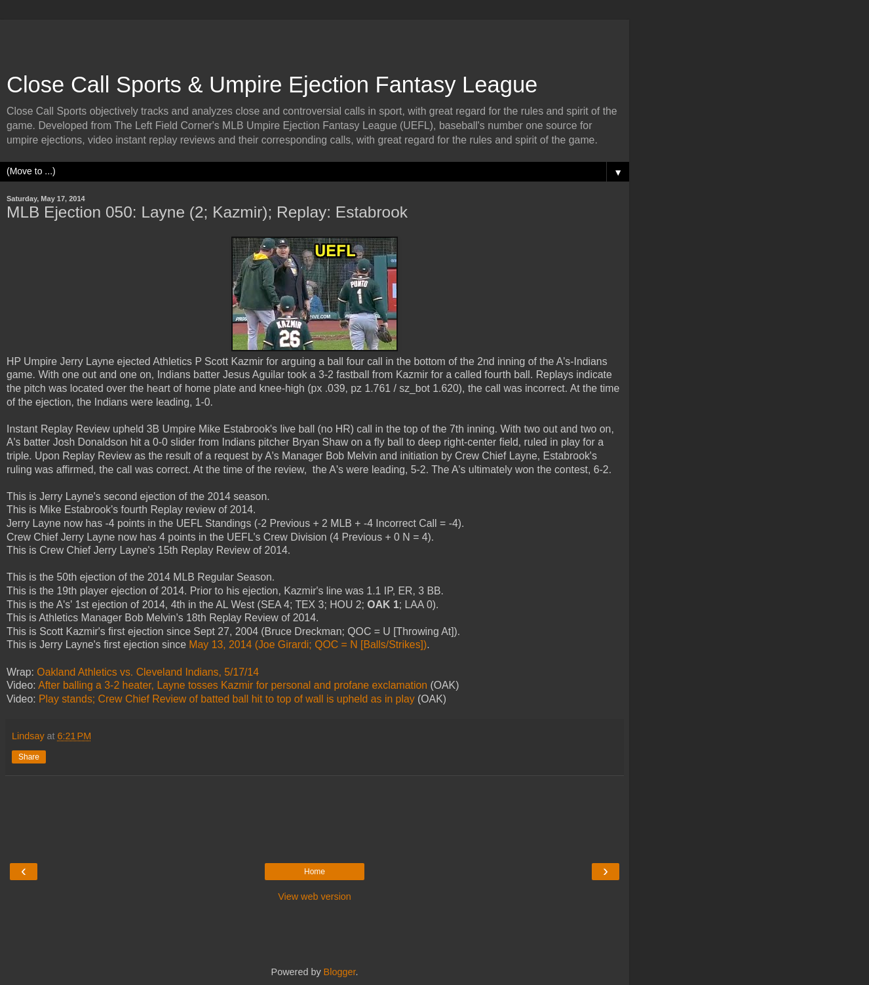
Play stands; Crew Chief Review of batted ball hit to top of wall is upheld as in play (227, 699)
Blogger (340, 972)
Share (28, 757)
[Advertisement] (314, 39)
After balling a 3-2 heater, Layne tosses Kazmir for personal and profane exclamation (232, 685)
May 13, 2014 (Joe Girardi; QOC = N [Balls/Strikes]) (308, 644)
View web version (314, 896)
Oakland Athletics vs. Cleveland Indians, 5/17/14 (148, 672)
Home (314, 871)
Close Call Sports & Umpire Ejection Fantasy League (272, 84)
